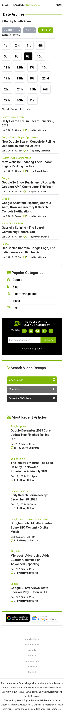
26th (45, 89)
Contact (32, 672)
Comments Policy (32, 661)
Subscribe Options (32, 348)
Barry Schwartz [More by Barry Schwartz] (30, 447)
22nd (45, 78)
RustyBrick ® (31, 692)
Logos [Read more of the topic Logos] (5, 244)
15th (32, 67)
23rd (7, 89)
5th (6, 56)
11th (7, 67)
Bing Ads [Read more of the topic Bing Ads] (15, 551)
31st (32, 100)
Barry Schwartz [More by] (41, 130)
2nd (17, 45)
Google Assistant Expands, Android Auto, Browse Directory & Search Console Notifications (26, 207)
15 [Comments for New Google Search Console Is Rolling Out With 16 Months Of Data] (26, 150)
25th (33, 89)
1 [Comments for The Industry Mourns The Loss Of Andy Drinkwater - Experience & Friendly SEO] (13, 480)
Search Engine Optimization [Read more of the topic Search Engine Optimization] (16, 158)
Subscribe (48, 340)
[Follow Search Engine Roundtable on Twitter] (31, 331)
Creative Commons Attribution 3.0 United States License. (28, 704)
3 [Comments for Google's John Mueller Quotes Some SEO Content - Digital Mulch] (13, 540)
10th (40, 56)
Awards (32, 650)
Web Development (50, 692)
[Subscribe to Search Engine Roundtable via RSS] (51, 331)
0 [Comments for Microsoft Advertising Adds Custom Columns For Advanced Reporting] (13, 572)
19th (32, 78)
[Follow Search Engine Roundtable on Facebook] (24, 331)
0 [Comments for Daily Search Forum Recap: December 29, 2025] (13, 508)
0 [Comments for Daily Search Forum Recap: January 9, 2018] (25, 130)
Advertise (32, 666)
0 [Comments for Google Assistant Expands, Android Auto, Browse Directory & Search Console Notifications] (25, 216)
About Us (32, 655)
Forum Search (32, 644)
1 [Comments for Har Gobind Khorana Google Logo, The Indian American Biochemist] (25, 257)
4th (40, 45)
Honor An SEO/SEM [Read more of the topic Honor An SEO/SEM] (12, 223)
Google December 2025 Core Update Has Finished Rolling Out (31, 435)
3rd (29, 45)
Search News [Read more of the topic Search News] (18, 458)
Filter (46, 30)
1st (6, 45)
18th (20, 78)
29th (7, 100)
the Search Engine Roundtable (30, 683)
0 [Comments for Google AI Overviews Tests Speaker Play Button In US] (13, 600)
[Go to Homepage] (21, 5)
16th (45, 67)
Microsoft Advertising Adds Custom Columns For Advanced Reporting (30, 560)
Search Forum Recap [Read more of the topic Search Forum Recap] (13, 117)
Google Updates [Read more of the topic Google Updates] (19, 426)
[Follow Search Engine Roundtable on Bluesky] (37, 331)
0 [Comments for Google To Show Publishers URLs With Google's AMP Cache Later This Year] (25, 191)
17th (7, 78)
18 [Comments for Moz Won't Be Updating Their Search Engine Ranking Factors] (26, 171)
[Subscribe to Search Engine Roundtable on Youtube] (44, 331)
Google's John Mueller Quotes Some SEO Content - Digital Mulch (31, 527)
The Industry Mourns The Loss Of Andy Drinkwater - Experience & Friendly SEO (32, 467)
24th (20, 89)
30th (20, 100)
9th (28, 56)
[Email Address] (24, 340)
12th (20, 67)
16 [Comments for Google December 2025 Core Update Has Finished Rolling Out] (14, 447)
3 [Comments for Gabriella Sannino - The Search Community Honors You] (25, 237)
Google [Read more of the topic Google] (5, 178)
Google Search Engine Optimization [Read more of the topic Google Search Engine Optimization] (20, 137)
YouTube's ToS (54, 709)
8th (17, 56)
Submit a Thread (32, 639)
